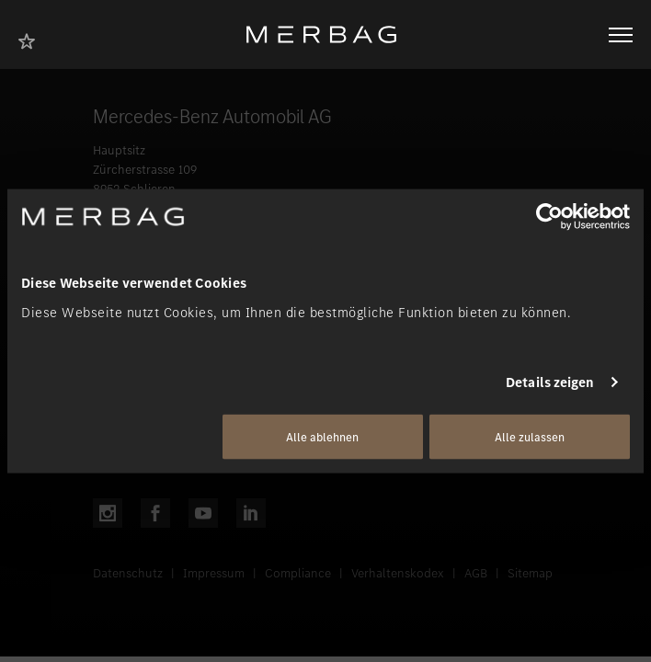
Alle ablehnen (322, 436)
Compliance (298, 573)
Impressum (214, 573)
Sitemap (530, 573)
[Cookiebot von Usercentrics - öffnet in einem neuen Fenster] (549, 217)
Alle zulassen (530, 436)
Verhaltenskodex (397, 573)
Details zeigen (550, 382)
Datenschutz (128, 573)
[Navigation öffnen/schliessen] (620, 35)
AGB (475, 573)
